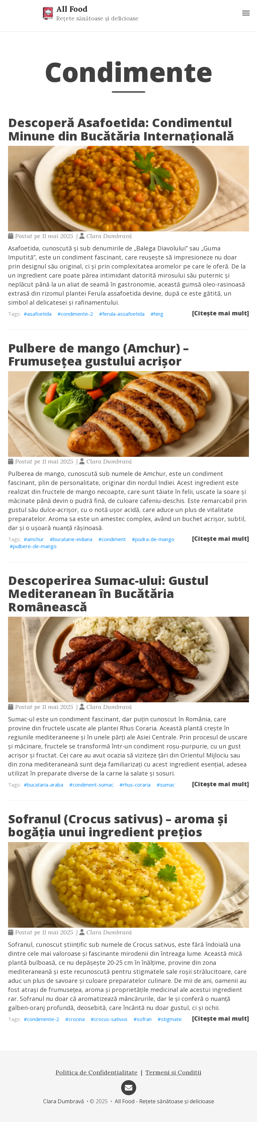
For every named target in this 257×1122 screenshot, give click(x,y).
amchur (35, 539)
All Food (71, 9)
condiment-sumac (93, 784)
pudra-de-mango (154, 539)
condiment (114, 539)
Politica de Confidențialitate (97, 1072)
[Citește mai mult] (220, 313)
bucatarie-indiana (72, 539)
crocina (77, 1019)
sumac (167, 784)
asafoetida (39, 313)
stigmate (171, 1019)
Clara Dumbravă (63, 1101)
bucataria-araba (45, 784)
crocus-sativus (110, 1019)
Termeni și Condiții (173, 1072)
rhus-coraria (137, 784)
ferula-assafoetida (123, 313)
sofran (144, 1019)
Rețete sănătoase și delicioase (97, 18)
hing (158, 313)
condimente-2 (77, 313)
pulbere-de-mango (35, 546)
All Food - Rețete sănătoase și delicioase (164, 1101)
